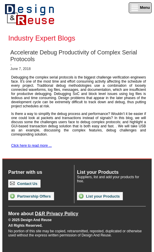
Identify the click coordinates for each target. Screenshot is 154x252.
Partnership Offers (30, 196)
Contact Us (23, 183)
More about (43, 213)
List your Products (99, 196)
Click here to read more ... (31, 145)
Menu (140, 7)
